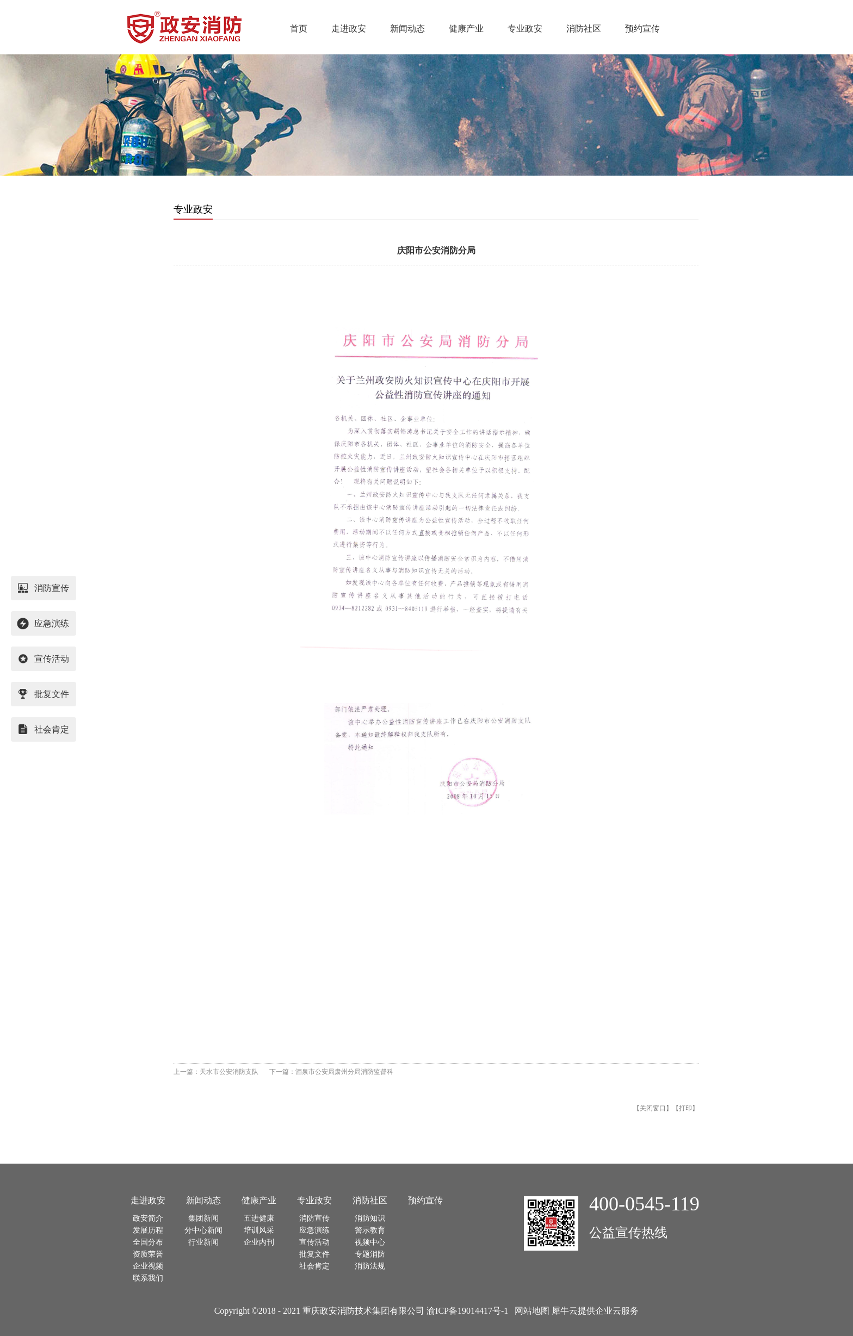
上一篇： (216, 1072)
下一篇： (331, 1072)
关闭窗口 (653, 1108)
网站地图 (529, 1310)
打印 (685, 1108)
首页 (298, 28)
